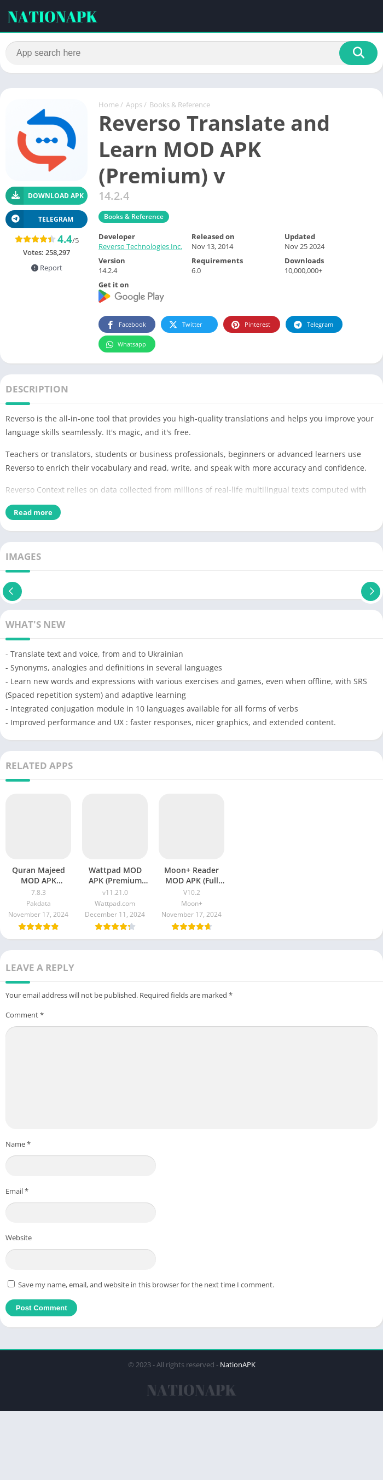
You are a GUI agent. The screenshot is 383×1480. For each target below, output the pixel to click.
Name (18, 1145)
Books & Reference (179, 106)
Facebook (125, 325)
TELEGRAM (39, 220)
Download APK (44, 196)
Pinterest (250, 325)
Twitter (184, 325)
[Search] (191, 53)
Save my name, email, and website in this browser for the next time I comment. (146, 1285)
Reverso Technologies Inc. (140, 247)
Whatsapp (125, 345)
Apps (134, 106)
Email (16, 1191)
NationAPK (238, 1365)
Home (108, 106)
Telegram (312, 325)
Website (18, 1239)
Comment (24, 1015)
